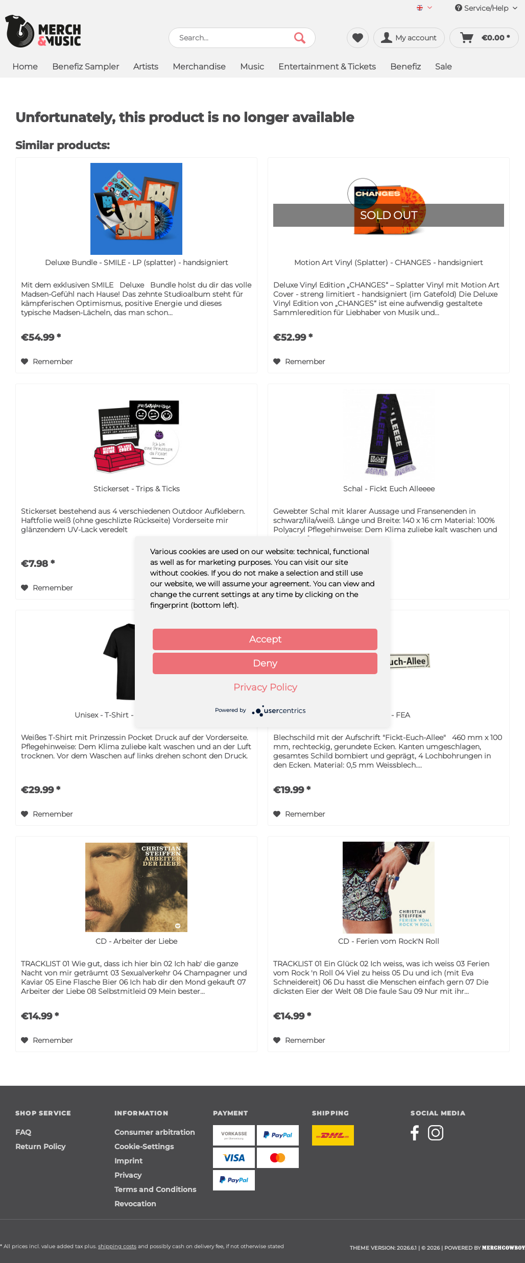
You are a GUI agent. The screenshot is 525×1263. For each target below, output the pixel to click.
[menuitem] (424, 8)
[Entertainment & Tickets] (327, 68)
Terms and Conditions (155, 1189)
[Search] (300, 38)
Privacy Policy (265, 687)
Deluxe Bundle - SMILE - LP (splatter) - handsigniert (136, 262)
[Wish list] (358, 38)
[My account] (409, 38)
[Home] (25, 68)
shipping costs (117, 1246)
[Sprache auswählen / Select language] (424, 8)
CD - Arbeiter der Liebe (136, 941)
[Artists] (145, 68)
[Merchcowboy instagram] (435, 1132)
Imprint (128, 1160)
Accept (265, 639)
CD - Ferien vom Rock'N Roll (388, 941)
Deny (265, 663)
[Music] (252, 68)
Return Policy (40, 1146)
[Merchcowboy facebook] (418, 1132)
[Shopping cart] (484, 38)
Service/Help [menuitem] (486, 8)
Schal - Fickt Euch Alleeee (389, 488)
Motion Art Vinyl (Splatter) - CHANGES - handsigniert (388, 262)
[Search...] (242, 38)
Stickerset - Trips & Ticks (136, 488)
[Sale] (443, 68)
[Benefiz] (405, 68)
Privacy (127, 1175)
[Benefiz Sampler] (85, 68)
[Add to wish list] (47, 361)
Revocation (135, 1203)
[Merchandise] (199, 68)
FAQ (23, 1132)
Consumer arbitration (154, 1132)
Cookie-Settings (144, 1146)
